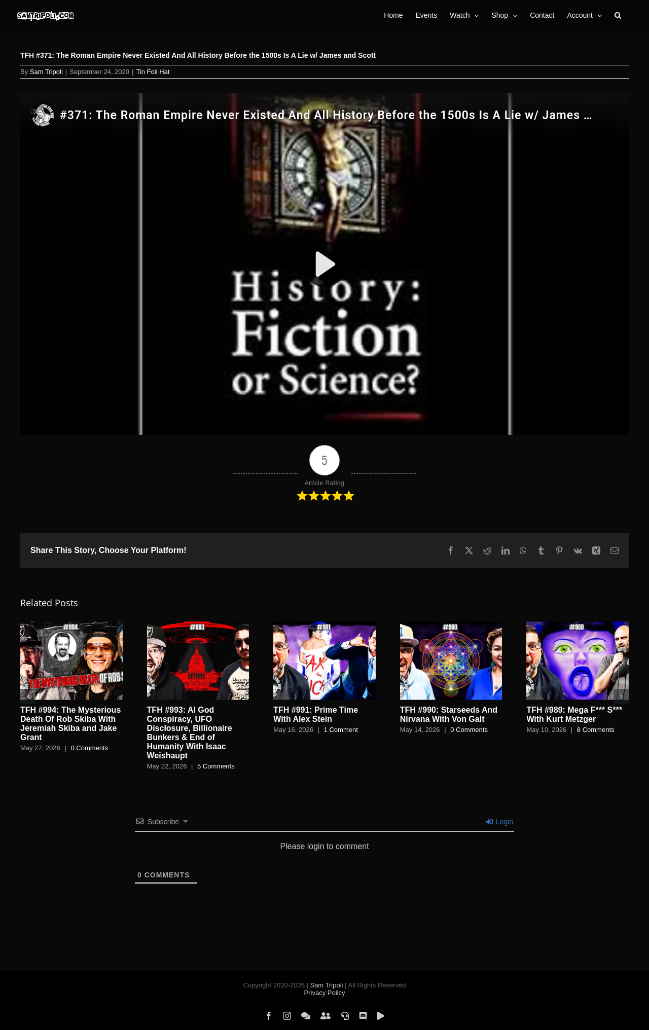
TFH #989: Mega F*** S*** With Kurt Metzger (574, 714)
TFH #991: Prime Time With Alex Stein (315, 714)
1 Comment (341, 729)
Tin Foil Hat (152, 72)
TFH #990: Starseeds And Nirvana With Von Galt (448, 714)
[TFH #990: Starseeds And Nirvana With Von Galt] (451, 625)
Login (499, 822)
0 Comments (89, 748)
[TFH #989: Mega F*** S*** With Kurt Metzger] (577, 625)
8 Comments (596, 729)
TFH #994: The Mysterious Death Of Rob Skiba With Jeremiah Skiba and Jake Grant (70, 724)
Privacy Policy (324, 993)
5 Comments (216, 766)
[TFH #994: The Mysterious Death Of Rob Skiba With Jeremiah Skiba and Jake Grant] (71, 625)
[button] (618, 15)
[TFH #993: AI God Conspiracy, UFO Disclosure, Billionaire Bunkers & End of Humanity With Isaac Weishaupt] (198, 625)
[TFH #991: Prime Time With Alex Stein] (324, 625)
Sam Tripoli (46, 72)
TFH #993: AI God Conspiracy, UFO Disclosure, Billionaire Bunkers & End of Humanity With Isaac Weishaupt (189, 733)
